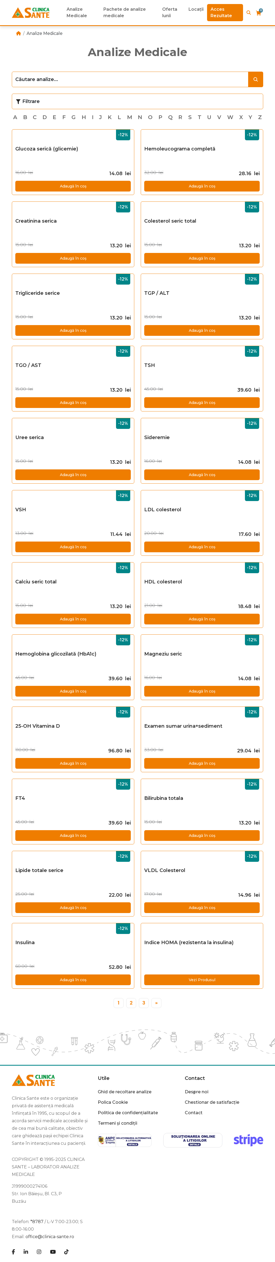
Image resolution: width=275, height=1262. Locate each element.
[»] (156, 1003)
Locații (196, 9)
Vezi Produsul (202, 979)
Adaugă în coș (73, 186)
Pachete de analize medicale (124, 12)
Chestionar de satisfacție (212, 1102)
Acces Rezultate (221, 12)
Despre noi (196, 1091)
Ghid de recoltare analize (124, 1091)
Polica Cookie (113, 1102)
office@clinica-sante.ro (50, 1236)
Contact (195, 1078)
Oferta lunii (169, 12)
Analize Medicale (77, 12)
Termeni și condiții (117, 1123)
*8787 (37, 1221)
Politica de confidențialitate (128, 1112)
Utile (104, 1078)
